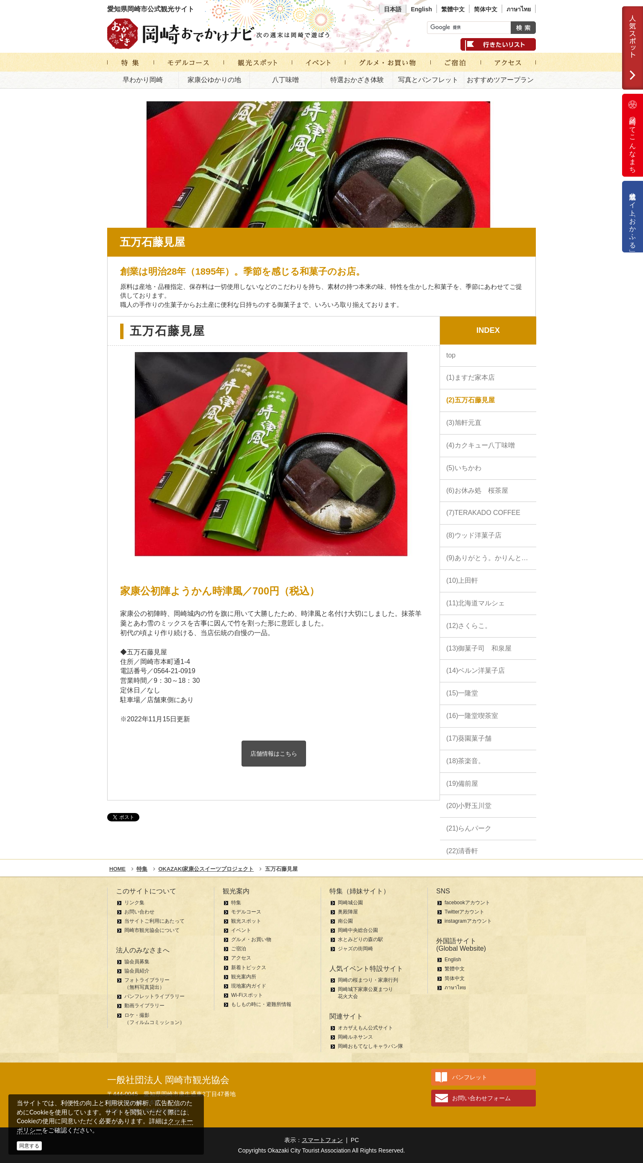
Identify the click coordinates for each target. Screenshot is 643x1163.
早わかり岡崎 (143, 79)
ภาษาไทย (519, 9)
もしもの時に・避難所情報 (261, 1004)
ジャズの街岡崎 (355, 949)
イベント (241, 930)
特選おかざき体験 (357, 79)
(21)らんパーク (468, 828)
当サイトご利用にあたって (154, 921)
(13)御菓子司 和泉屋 (479, 648)
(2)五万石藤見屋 (470, 400)
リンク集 (134, 903)
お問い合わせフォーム (481, 1098)
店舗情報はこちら (273, 753)
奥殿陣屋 (348, 912)
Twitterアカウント (464, 912)
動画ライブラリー (144, 1006)
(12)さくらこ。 (468, 625)
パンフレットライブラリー (154, 996)
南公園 (345, 921)
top (450, 355)
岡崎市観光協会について (152, 930)
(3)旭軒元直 (463, 422)
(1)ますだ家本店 (470, 377)
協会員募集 (136, 962)
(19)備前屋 (462, 783)
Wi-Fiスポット (247, 995)
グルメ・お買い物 (251, 939)
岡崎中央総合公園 (358, 930)
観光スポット (246, 921)
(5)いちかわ (463, 467)
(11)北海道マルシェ (475, 603)
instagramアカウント (468, 921)
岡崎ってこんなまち (632, 135)
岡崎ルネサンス (355, 1037)
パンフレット (469, 1077)
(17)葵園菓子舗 (468, 738)
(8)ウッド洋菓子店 (474, 535)
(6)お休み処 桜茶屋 (477, 490)
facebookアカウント (467, 903)
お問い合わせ (139, 912)
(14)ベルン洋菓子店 (475, 670)
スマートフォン (322, 1140)
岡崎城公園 (350, 903)
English (421, 9)
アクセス (241, 958)
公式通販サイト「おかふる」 (632, 217)
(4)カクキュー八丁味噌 (480, 445)
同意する (29, 1146)
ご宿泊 (238, 949)
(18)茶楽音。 (465, 760)
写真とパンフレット (428, 79)
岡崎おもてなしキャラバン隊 (370, 1046)
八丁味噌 (285, 79)
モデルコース (246, 912)
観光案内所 (243, 977)
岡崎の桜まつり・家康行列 (368, 980)
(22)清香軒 (462, 850)
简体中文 (485, 9)
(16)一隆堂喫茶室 (472, 715)
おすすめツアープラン (500, 79)
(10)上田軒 (462, 580)
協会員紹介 (136, 971)
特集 (236, 903)
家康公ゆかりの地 (214, 79)
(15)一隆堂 (462, 693)
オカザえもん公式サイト (365, 1028)
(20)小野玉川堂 (468, 805)
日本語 (392, 9)
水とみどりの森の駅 (360, 939)
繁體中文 (453, 9)
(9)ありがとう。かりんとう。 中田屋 (491, 557)
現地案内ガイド (248, 986)
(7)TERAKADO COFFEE (483, 512)
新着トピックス (248, 967)
